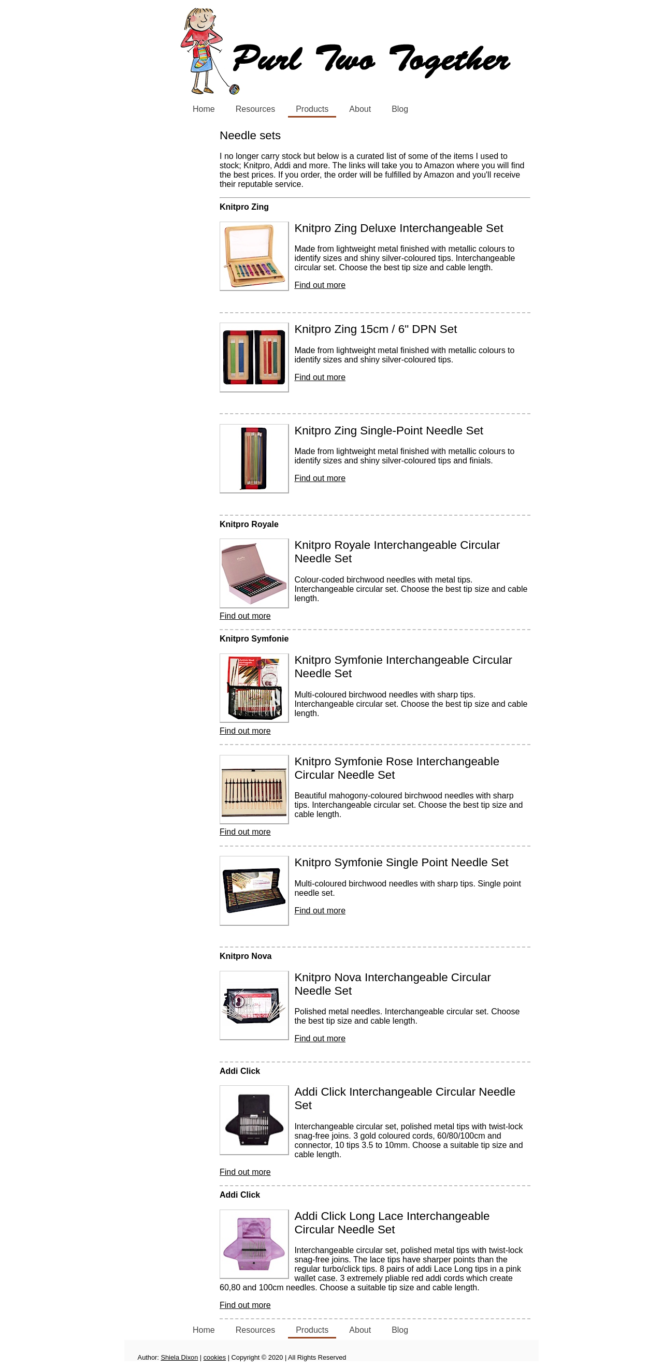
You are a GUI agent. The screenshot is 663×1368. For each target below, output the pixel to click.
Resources (255, 109)
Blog (400, 109)
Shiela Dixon (179, 1357)
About (360, 109)
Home (204, 109)
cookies (215, 1357)
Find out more (319, 285)
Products (312, 109)
